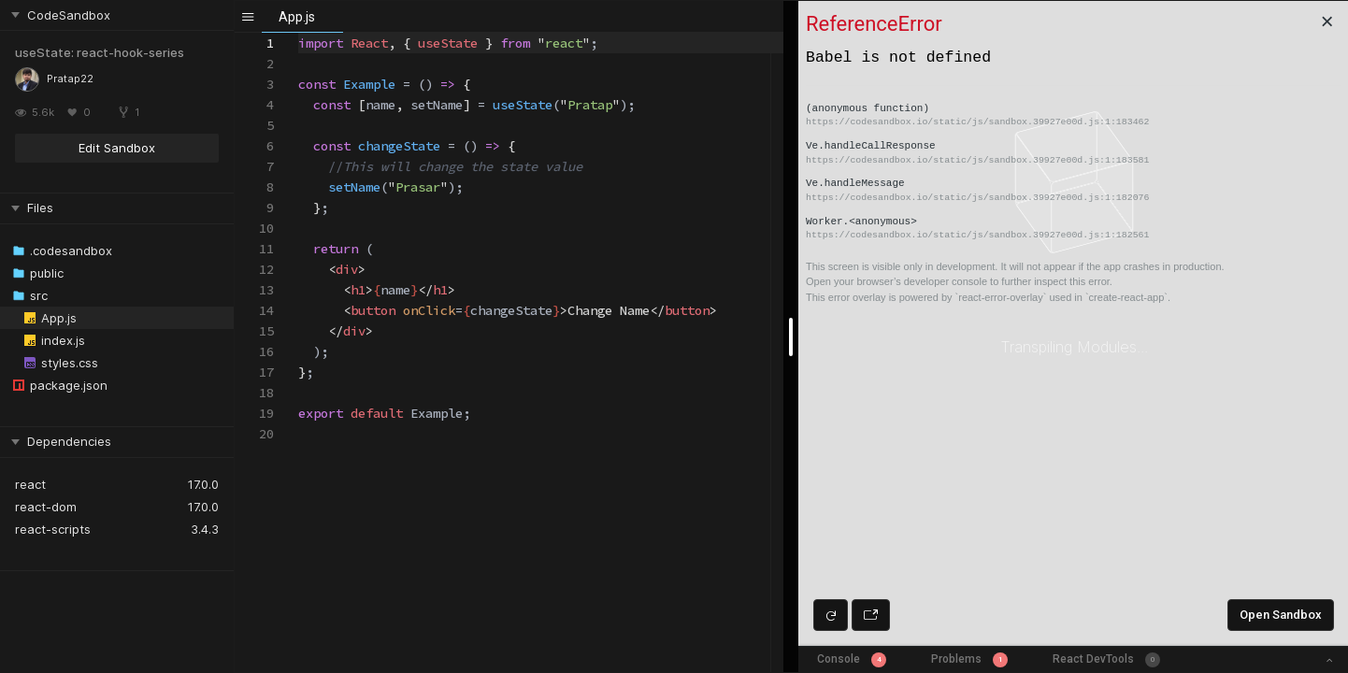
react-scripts (53, 529)
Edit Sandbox (117, 147)
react (30, 484)
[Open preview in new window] (871, 615)
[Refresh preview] (830, 615)
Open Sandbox (1281, 615)
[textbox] (298, 33)
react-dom (46, 506)
